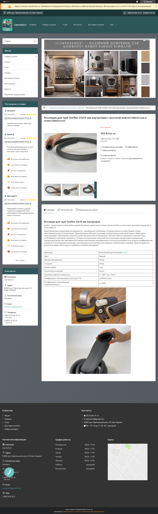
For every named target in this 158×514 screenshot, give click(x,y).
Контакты (78, 25)
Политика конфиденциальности (93, 512)
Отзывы (7, 73)
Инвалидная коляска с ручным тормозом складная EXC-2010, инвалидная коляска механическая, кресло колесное (20, 212)
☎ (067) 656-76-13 (91, 416)
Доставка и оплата (96, 25)
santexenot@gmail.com (13, 307)
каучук (124, 253)
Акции (7, 416)
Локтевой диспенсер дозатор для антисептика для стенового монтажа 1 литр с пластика (20, 149)
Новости (7, 89)
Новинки (8, 419)
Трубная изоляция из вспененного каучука (67, 108)
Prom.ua (90, 509)
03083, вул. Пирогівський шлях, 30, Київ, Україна (103, 422)
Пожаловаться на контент (72, 512)
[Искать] (35, 41)
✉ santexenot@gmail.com (94, 419)
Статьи (7, 62)
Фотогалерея (9, 84)
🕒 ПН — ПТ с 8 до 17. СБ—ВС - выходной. (100, 426)
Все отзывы (20, 260)
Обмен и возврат (11, 429)
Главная (33, 25)
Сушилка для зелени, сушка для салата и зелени (19, 124)
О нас (65, 25)
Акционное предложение (14, 95)
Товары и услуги (49, 25)
